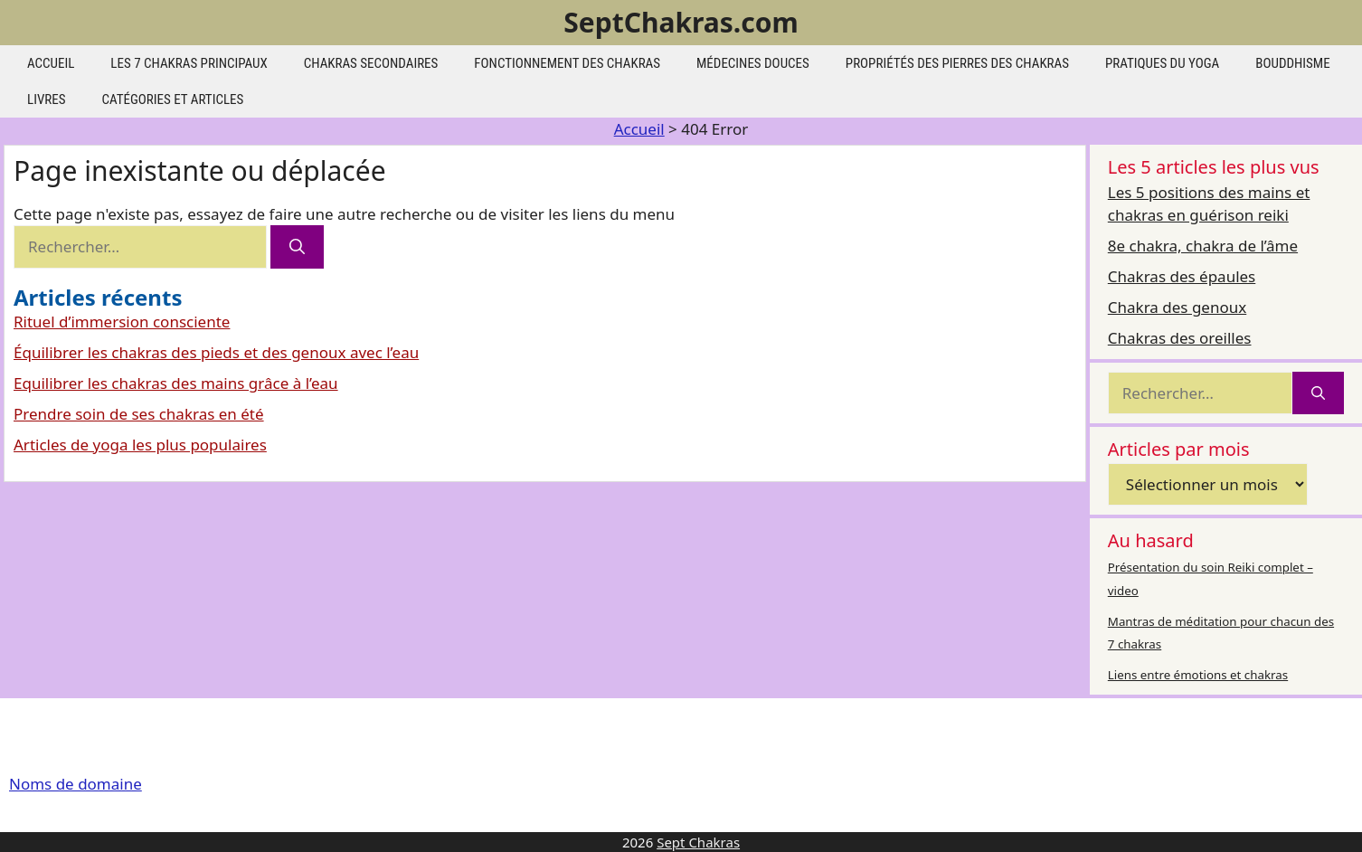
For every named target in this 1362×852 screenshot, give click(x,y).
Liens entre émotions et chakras (1198, 675)
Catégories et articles (173, 99)
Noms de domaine (75, 783)
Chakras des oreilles (1180, 337)
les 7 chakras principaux (188, 63)
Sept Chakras (698, 842)
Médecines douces (752, 63)
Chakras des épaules (1181, 276)
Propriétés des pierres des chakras (957, 63)
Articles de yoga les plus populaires (140, 444)
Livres (46, 99)
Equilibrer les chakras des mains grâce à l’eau (176, 383)
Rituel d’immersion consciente (122, 321)
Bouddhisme (1292, 63)
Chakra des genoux (1177, 307)
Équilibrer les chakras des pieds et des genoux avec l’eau (216, 352)
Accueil (50, 63)
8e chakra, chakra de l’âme (1203, 245)
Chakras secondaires (371, 63)
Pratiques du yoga (1162, 63)
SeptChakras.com (681, 22)
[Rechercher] (297, 247)
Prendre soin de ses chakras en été (139, 413)
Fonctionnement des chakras (567, 63)
